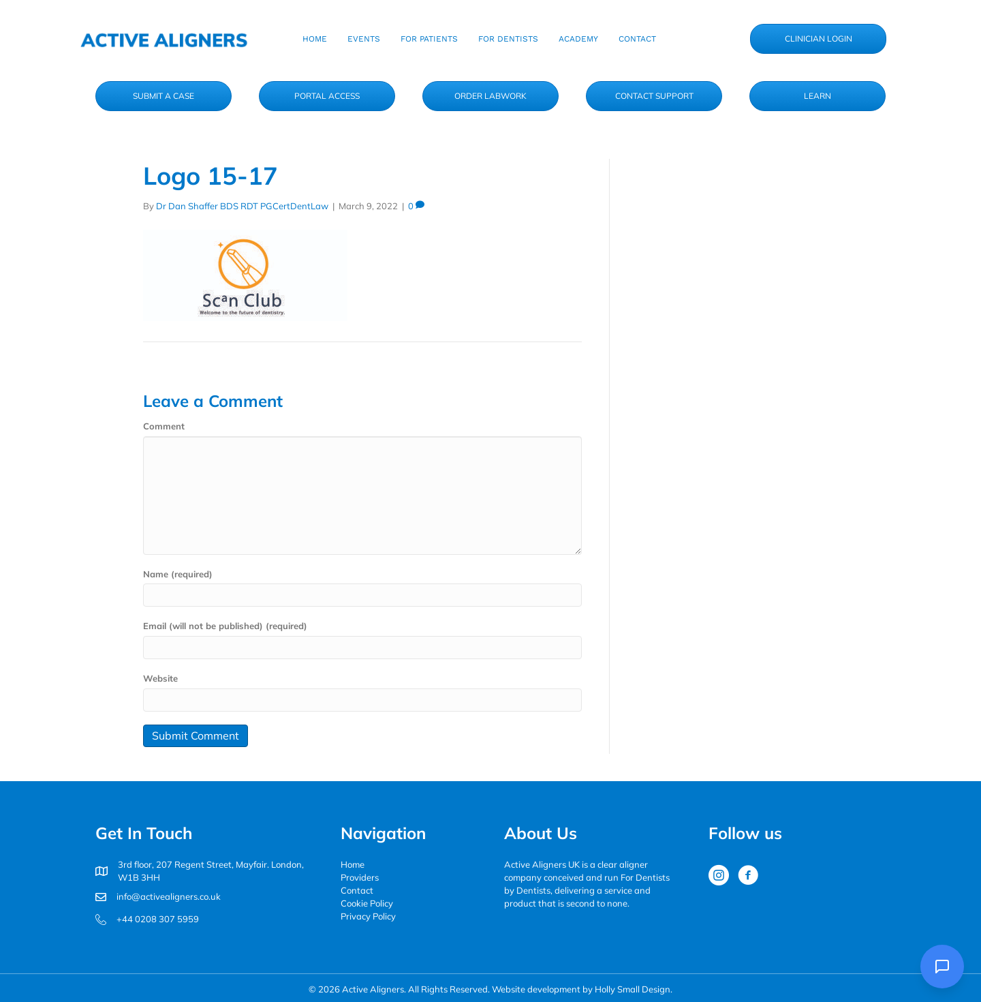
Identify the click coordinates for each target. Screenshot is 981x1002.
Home (352, 864)
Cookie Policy (367, 903)
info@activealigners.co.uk (168, 896)
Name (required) (178, 573)
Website (160, 678)
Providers (360, 877)
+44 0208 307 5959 (157, 918)
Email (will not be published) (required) (225, 625)
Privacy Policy (368, 916)
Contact (357, 890)
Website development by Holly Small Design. (582, 989)
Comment (164, 426)
